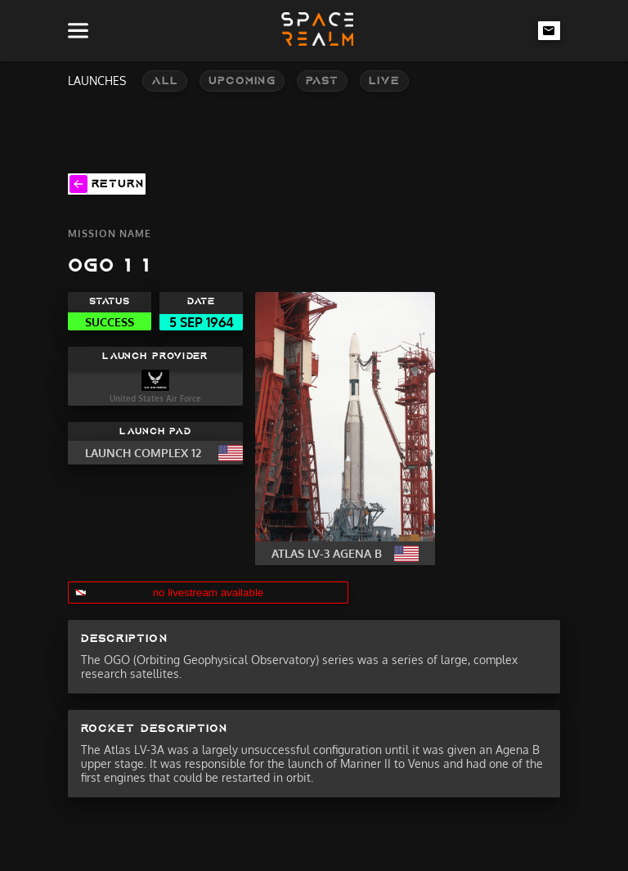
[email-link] (549, 30)
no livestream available (208, 592)
